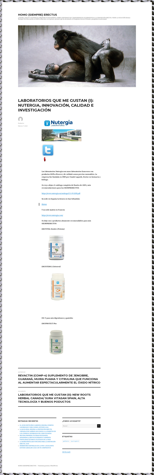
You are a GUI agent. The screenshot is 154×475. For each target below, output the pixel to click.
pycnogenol (75, 441)
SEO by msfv (66, 452)
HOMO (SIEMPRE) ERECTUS (37, 14)
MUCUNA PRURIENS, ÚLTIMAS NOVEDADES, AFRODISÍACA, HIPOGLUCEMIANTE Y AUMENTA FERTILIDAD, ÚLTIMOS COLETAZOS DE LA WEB (35, 437)
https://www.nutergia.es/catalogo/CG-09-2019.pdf (61, 193)
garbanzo (66, 441)
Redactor (21, 123)
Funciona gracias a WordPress (48, 466)
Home (44, 204)
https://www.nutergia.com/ (52, 215)
